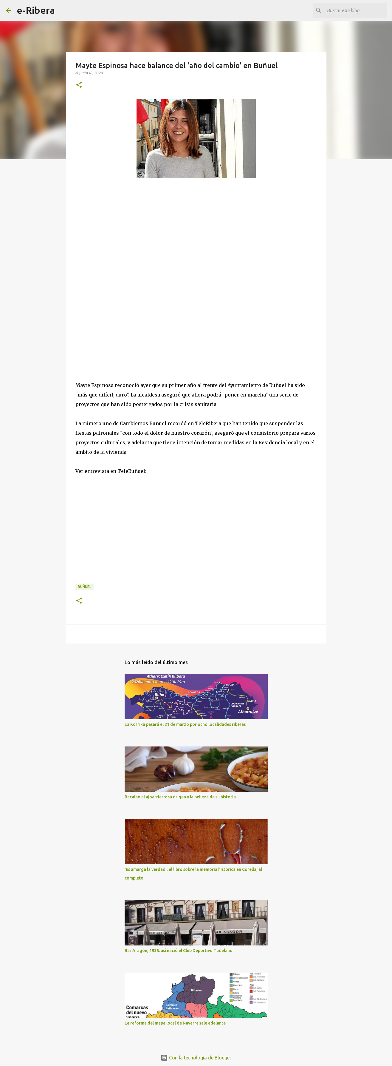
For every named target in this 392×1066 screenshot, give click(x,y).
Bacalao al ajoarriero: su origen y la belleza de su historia (180, 797)
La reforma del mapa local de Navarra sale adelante (175, 1023)
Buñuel (84, 587)
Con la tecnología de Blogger (196, 1057)
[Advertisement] (120, 247)
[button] (79, 85)
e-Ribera (36, 10)
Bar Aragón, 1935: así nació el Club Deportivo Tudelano (179, 950)
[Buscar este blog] (356, 10)
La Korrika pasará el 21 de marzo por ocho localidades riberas (185, 724)
